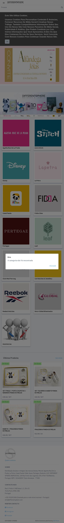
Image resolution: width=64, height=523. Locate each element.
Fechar (53, 266)
